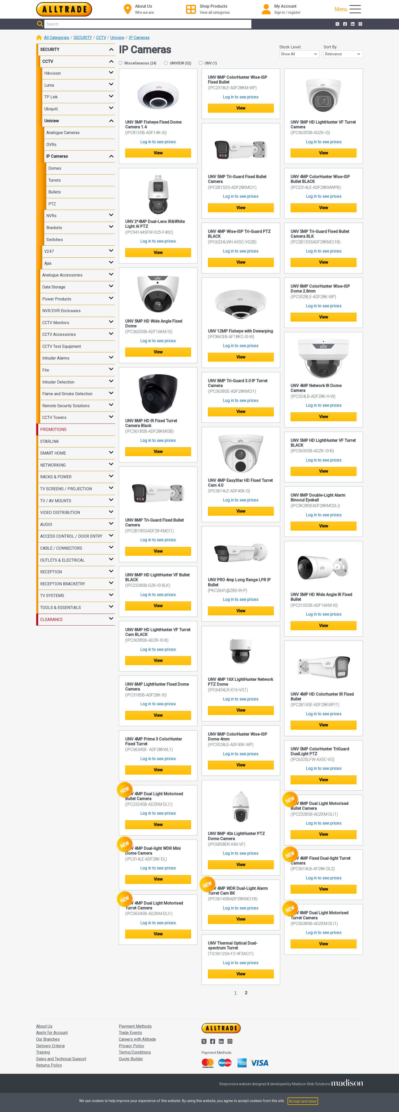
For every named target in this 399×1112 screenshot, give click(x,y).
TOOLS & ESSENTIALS (60, 607)
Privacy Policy (131, 1045)
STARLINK (49, 441)
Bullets (54, 192)
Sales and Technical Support (61, 1058)
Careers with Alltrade (137, 1039)
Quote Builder (131, 1058)
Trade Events (130, 1032)
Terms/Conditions (135, 1052)
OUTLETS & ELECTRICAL (62, 560)
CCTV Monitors (55, 322)
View (158, 153)
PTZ (52, 204)
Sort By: (330, 47)
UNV (208, 63)
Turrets (54, 180)
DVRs (51, 144)
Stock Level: (290, 47)
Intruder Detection (58, 382)
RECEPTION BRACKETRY (62, 583)
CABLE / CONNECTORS (61, 548)
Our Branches (48, 1039)
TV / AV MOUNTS (55, 500)
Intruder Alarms (55, 358)
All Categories (56, 37)
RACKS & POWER (56, 476)
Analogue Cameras (63, 132)
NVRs (51, 215)
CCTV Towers (54, 417)
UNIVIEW (177, 63)
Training (43, 1052)
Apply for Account (52, 1032)
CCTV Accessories (59, 334)
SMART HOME (53, 453)
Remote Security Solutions (66, 405)
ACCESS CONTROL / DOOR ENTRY (71, 536)
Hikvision (52, 73)
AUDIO (46, 524)
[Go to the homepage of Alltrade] (64, 9)
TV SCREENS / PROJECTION (66, 488)
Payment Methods (135, 1026)
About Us (44, 1026)
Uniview (117, 37)
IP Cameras (139, 37)
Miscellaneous (137, 63)
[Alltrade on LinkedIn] (352, 24)
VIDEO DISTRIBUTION (60, 512)
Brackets (54, 227)
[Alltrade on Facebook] (344, 24)
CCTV (101, 37)
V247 (49, 251)
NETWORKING (53, 465)
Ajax (48, 263)
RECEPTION (51, 572)
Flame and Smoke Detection (67, 393)
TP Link (51, 97)
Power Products (56, 299)
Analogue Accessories (62, 275)
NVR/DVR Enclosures (61, 310)
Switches (54, 239)
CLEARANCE (51, 619)
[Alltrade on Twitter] (337, 24)
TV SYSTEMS (52, 595)
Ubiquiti (51, 109)
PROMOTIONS (53, 429)
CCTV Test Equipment (61, 346)
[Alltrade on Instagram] (360, 24)
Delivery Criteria (50, 1045)
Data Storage (53, 287)
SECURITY (83, 37)
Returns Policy (49, 1065)
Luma (49, 85)
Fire (45, 370)
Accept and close (303, 1101)
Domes (54, 168)
